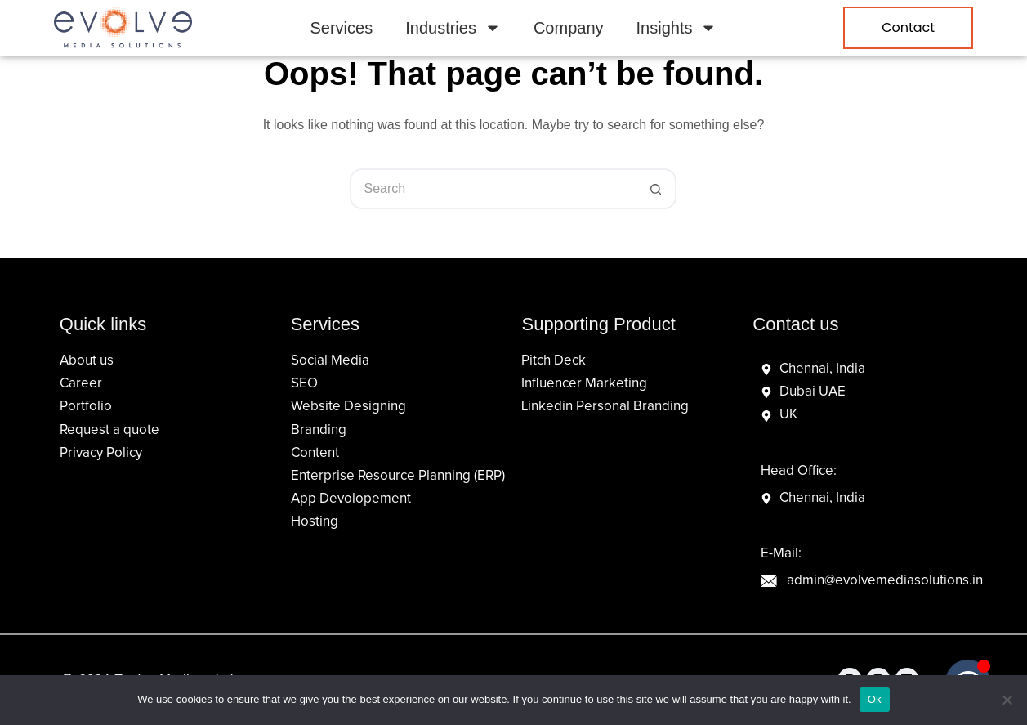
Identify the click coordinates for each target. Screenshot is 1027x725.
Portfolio (86, 407)
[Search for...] (493, 188)
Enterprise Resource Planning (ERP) (398, 476)
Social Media (330, 361)
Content (315, 453)
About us (87, 361)
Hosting (314, 522)
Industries (453, 27)
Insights (676, 27)
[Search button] (656, 188)
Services (341, 28)
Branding (318, 430)
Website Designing (348, 407)
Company (569, 28)
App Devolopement (351, 499)
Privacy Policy (101, 453)
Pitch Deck (553, 361)
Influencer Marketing (584, 384)
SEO (304, 384)
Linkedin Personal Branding (605, 407)
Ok (875, 699)
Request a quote (109, 430)
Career (81, 384)
